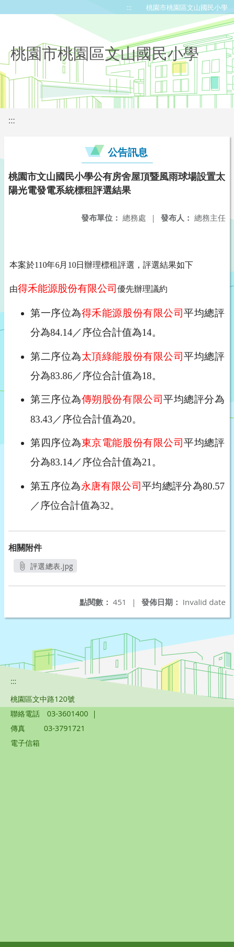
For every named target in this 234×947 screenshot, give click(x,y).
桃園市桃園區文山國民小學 (187, 7)
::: (129, 7)
